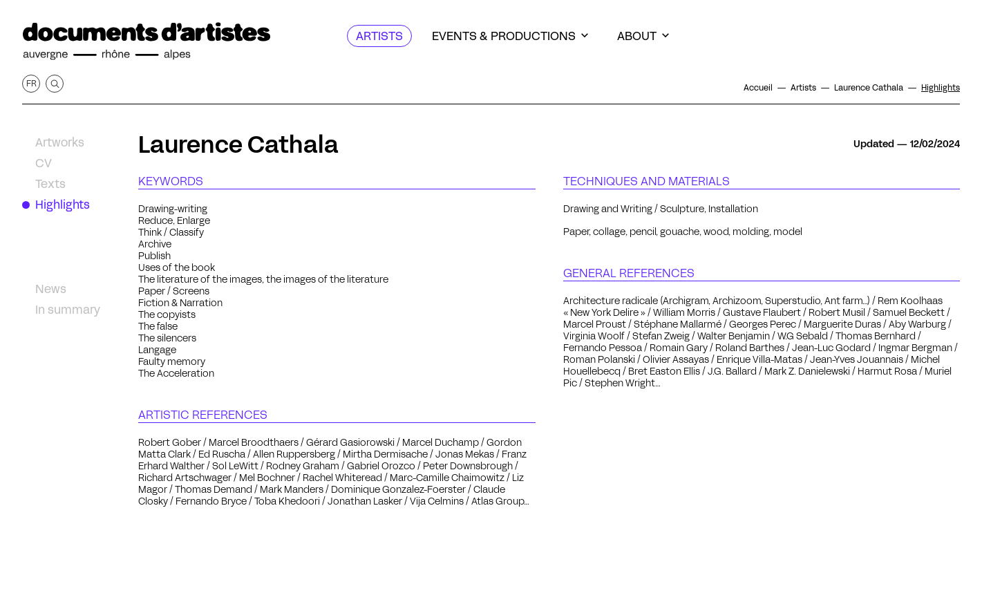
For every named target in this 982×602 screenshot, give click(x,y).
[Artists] (379, 36)
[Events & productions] (510, 36)
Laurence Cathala (238, 144)
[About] (643, 36)
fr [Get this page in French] (31, 83)
